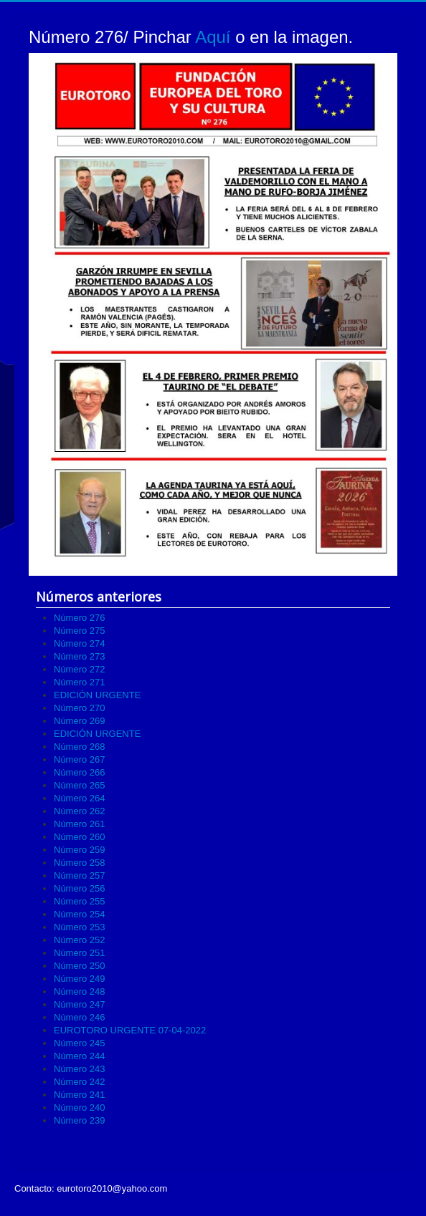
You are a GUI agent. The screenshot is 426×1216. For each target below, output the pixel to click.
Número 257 (79, 875)
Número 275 (79, 630)
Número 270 (79, 708)
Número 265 (79, 785)
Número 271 (79, 682)
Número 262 (79, 811)
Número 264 (79, 798)
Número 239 (79, 1120)
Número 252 (79, 940)
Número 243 (79, 1068)
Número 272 (79, 669)
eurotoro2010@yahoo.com (112, 1188)
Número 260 (79, 836)
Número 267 (79, 759)
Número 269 (79, 720)
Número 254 (79, 914)
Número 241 (79, 1094)
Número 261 (79, 824)
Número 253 (79, 927)
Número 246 (79, 1017)
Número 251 (79, 952)
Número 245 (79, 1043)
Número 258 (79, 862)
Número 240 (79, 1107)
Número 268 (79, 746)
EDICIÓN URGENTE (97, 695)
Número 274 (79, 643)
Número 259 (79, 849)
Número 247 (79, 1004)
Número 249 (79, 978)
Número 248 (79, 991)
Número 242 (79, 1081)
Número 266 (79, 772)
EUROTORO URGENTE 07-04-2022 (130, 1030)
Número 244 (79, 1056)
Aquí (212, 37)
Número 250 (79, 965)
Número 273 (79, 656)
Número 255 (79, 901)
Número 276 (79, 617)
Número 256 (79, 888)
